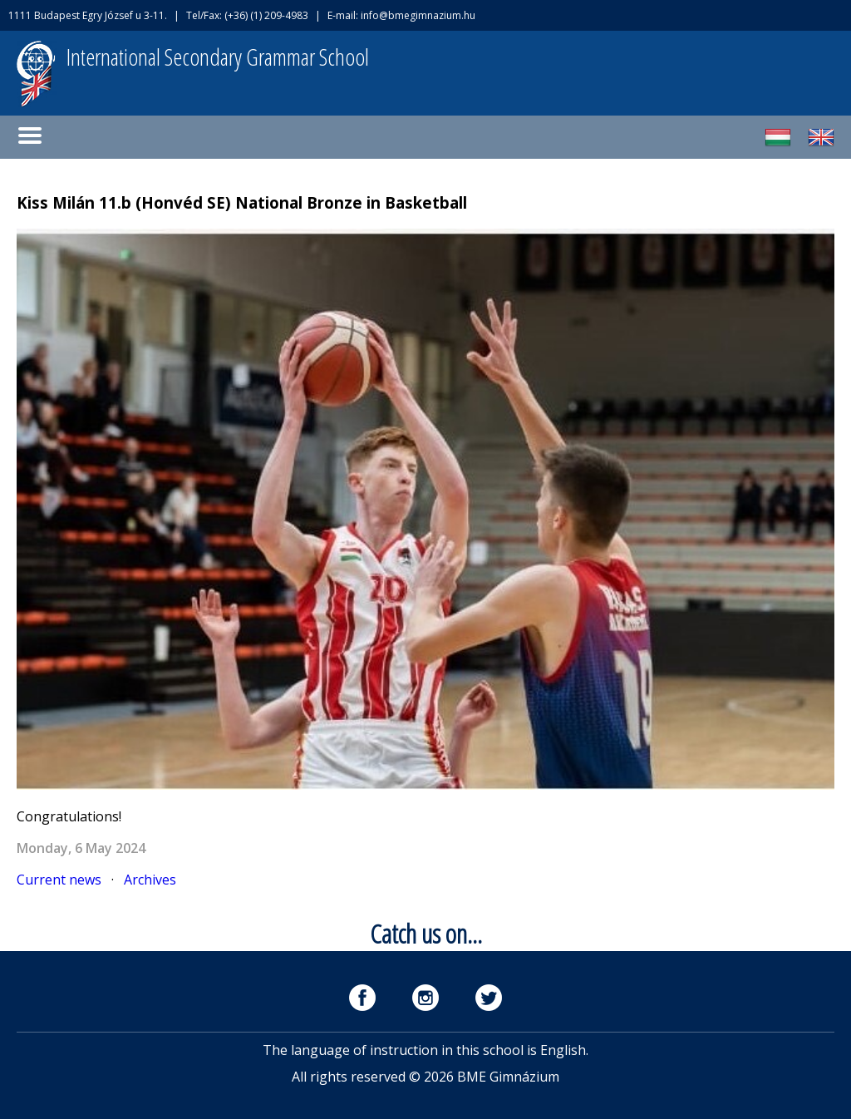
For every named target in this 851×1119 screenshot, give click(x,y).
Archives (150, 879)
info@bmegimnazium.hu (418, 15)
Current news (59, 879)
